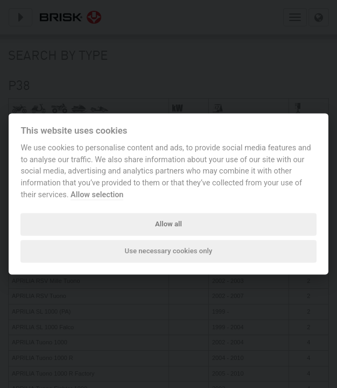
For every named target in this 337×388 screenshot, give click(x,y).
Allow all (168, 224)
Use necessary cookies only (169, 251)
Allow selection (97, 194)
